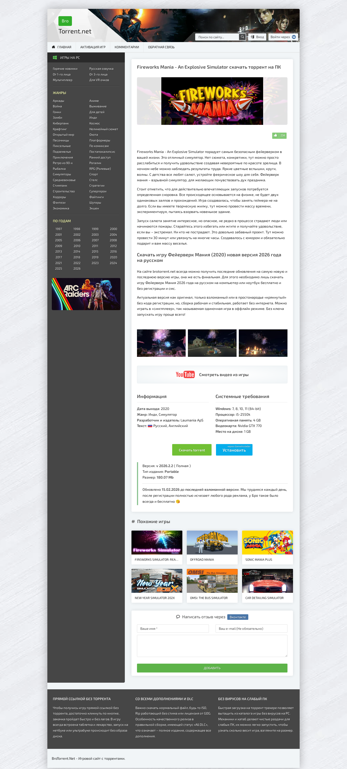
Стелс (93, 180)
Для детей (96, 112)
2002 (77, 234)
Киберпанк (61, 123)
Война (57, 106)
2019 (95, 257)
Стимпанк (60, 185)
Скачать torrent (192, 450)
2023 (95, 263)
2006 (77, 240)
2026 (77, 268)
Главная (64, 47)
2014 (76, 251)
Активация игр (93, 47)
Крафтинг (60, 129)
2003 (95, 234)
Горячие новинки (65, 68)
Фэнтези (59, 202)
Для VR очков (99, 80)
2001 (58, 234)
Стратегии (96, 185)
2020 (113, 257)
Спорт (93, 174)
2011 (95, 246)
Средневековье (64, 180)
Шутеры (95, 202)
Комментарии (127, 47)
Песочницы (61, 140)
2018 (76, 257)
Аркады (58, 100)
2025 (58, 268)
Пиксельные (62, 146)
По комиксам (99, 146)
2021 (58, 263)
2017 (59, 257)
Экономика (61, 208)
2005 (58, 240)
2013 (58, 251)
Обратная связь (161, 47)
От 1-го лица (62, 74)
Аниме (94, 100)
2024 (113, 263)
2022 (77, 263)
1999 (95, 229)
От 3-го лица (98, 74)
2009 (58, 246)
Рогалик (95, 163)
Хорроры (59, 197)
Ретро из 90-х (63, 163)
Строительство (64, 191)
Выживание (98, 106)
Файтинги (96, 197)
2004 (113, 234)
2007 (95, 240)
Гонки (57, 112)
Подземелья (62, 151)
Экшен (94, 208)
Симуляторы (62, 174)
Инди (93, 117)
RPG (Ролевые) (100, 168)
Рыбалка (59, 168)
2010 (77, 246)
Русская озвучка (101, 68)
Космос (94, 123)
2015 (95, 251)
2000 (113, 229)
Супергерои (97, 191)
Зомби (57, 117)
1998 (76, 229)
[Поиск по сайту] (242, 37)
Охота (93, 134)
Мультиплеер (62, 80)
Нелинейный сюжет (103, 129)
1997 (59, 229)
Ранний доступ (100, 157)
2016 (113, 251)
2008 (113, 240)
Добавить (212, 668)
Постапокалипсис (102, 151)
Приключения (63, 157)
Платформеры (99, 140)
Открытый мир (63, 134)
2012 (113, 246)
